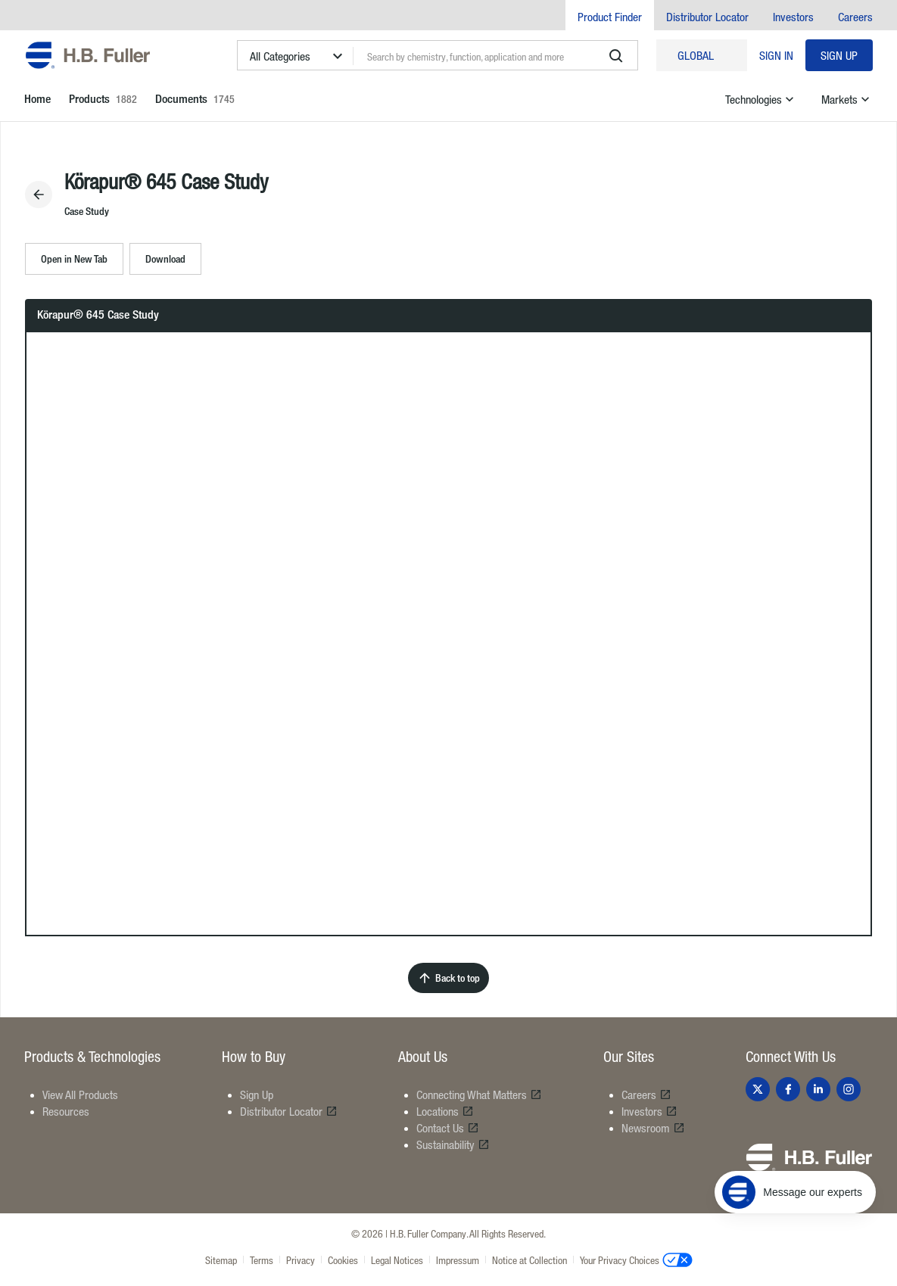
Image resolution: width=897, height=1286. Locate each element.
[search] (616, 56)
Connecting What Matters (479, 1094)
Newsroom (653, 1128)
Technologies (761, 99)
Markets (847, 99)
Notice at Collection (529, 1259)
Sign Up (839, 55)
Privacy (300, 1259)
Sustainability (453, 1144)
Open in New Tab (74, 258)
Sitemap (221, 1259)
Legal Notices (397, 1259)
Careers (855, 16)
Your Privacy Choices (636, 1259)
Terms (261, 1259)
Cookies (343, 1259)
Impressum (457, 1259)
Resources (65, 1111)
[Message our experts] (795, 1192)
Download (165, 258)
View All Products (80, 1094)
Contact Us (447, 1128)
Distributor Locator (707, 16)
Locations (445, 1111)
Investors (793, 16)
